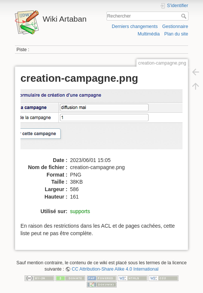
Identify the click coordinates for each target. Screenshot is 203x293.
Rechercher (184, 16)
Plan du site (176, 34)
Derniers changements (135, 26)
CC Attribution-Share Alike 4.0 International (115, 269)
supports (80, 211)
